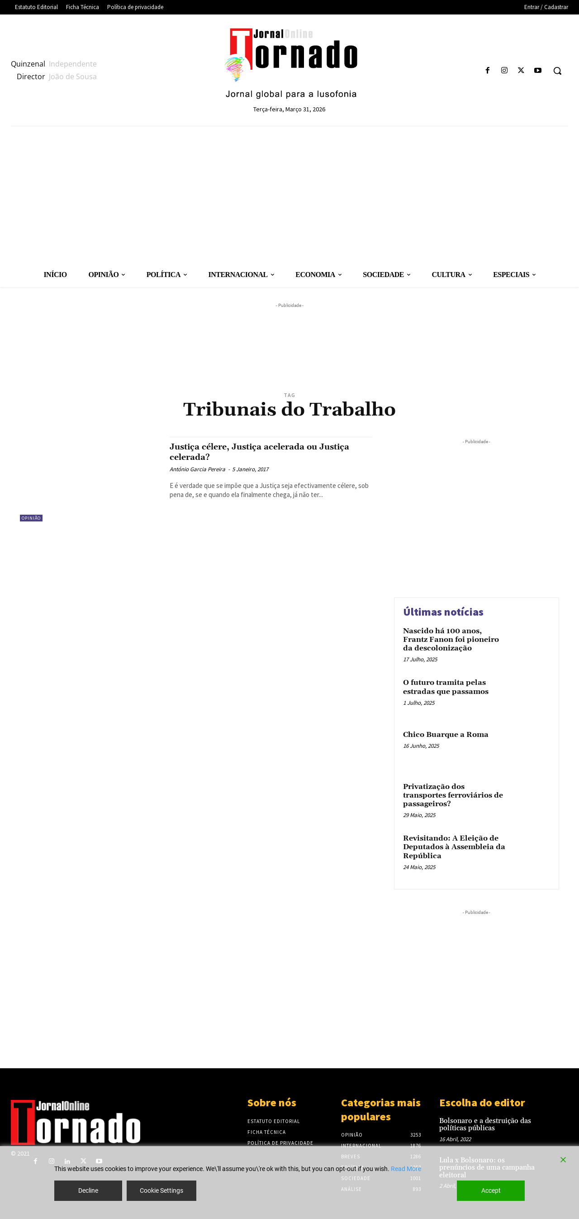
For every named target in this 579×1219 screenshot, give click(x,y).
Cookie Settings (161, 1190)
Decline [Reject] (88, 1190)
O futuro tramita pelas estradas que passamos (446, 687)
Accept (491, 1190)
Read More (406, 1168)
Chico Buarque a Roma (446, 734)
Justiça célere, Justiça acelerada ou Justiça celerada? (255, 452)
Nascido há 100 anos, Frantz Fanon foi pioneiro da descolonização (451, 639)
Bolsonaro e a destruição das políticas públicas (485, 1125)
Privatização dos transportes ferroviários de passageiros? (453, 795)
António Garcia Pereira (197, 469)
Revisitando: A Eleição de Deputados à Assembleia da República (454, 847)
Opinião (31, 518)
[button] (557, 70)
